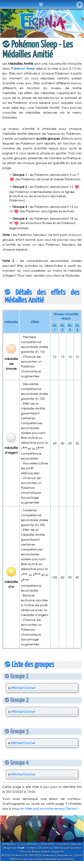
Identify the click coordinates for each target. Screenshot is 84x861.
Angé (20, 848)
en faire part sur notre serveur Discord (48, 808)
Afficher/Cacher (23, 688)
